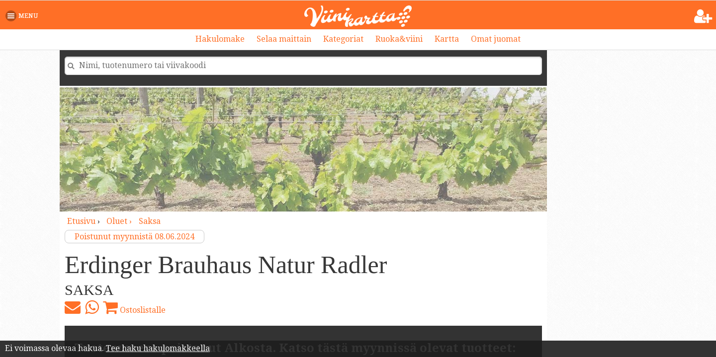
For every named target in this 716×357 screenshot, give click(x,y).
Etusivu (81, 221)
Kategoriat (343, 39)
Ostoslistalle (134, 307)
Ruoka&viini (399, 39)
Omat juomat (496, 39)
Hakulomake (220, 39)
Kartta (447, 39)
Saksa (150, 221)
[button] (23, 16)
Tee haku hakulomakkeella (158, 348)
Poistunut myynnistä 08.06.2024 (134, 236)
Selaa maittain (284, 39)
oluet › (120, 221)
